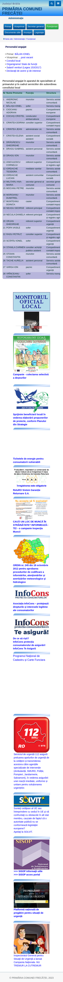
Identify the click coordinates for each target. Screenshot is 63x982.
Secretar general (36, 26)
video (37, 327)
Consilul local (13, 60)
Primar (8, 26)
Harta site (9, 39)
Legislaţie (39, 32)
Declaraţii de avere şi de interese (24, 70)
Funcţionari (52, 26)
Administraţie (19, 39)
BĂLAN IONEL (22, 54)
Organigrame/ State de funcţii (22, 64)
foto (25, 327)
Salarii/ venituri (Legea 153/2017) (24, 67)
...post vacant (26, 57)
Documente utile (12, 32)
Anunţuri (28, 32)
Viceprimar (19, 26)
